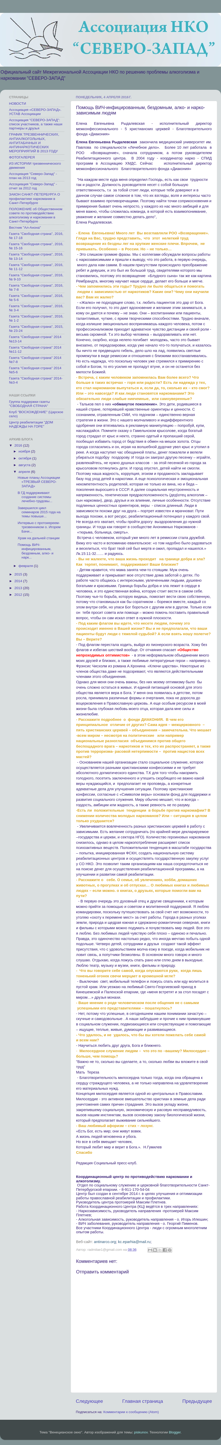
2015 (18, 574)
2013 (18, 588)
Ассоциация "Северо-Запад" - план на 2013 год (33, 176)
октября (25, 458)
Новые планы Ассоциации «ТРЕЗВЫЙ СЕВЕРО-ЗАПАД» (39, 482)
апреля (25, 472)
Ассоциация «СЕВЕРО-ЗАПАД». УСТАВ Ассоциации (35, 112)
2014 (18, 581)
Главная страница (142, 1401)
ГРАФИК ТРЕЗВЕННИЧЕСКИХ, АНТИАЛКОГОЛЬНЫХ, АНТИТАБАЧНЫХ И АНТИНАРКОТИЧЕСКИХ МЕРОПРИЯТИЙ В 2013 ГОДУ (34, 142)
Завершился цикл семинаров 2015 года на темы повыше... (39, 512)
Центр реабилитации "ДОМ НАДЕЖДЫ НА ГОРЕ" (31, 424)
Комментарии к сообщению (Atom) (131, 1412)
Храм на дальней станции (39, 538)
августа (25, 465)
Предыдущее (197, 1401)
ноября (25, 451)
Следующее (89, 1401)
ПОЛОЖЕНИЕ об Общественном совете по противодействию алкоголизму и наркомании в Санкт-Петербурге (35, 215)
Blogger (175, 1432)
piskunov (141, 1432)
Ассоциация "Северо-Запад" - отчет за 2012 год (33, 186)
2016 (18, 445)
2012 (18, 595)
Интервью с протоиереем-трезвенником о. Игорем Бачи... (39, 527)
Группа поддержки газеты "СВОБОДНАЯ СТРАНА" (29, 404)
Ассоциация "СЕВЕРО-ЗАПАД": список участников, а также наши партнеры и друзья (35, 124)
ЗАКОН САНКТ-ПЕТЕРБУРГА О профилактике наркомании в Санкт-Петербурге (34, 198)
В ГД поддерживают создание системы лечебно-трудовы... (35, 497)
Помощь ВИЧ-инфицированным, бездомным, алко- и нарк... (35, 551)
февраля (26, 566)
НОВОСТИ (17, 103)
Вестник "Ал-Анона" (25, 227)
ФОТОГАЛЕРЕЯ (22, 157)
